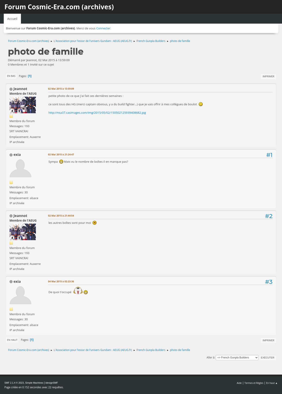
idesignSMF (51, 382)
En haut (12, 339)
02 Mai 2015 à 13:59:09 (61, 88)
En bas (11, 75)
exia (17, 154)
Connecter (103, 28)
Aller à (210, 357)
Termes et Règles (254, 383)
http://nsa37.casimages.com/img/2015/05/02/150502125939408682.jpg (97, 113)
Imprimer (268, 76)
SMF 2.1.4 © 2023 (14, 382)
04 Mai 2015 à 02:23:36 (61, 281)
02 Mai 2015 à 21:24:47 (61, 154)
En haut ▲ (272, 383)
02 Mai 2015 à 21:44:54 (61, 215)
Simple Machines (34, 382)
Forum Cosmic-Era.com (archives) (59, 6)
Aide (239, 383)
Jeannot (20, 88)
